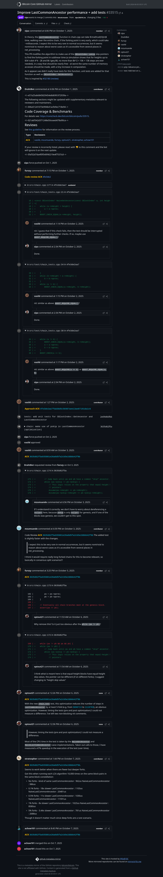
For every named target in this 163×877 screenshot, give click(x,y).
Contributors (67, 4)
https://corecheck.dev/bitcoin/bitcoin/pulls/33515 (64, 116)
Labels (57, 4)
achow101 (89, 140)
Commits (41, 23)
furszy (57, 140)
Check (67, 23)
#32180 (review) (51, 78)
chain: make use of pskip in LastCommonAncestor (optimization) (54, 428)
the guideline (35, 129)
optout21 (66, 140)
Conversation (25, 23)
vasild (37, 140)
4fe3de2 (47, 176)
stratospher (77, 140)
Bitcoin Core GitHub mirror (34, 4)
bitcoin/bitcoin (68, 865)
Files (55, 23)
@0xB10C (124, 858)
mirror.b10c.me (134, 861)
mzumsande (47, 140)
